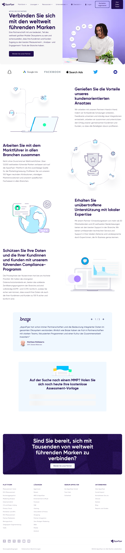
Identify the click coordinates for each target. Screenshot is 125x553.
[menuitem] (22, 4)
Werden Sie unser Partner (21, 54)
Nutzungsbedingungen (10, 549)
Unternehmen (61, 4)
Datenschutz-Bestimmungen (31, 549)
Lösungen (33, 4)
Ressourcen (46, 4)
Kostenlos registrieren (102, 4)
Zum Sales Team (117, 4)
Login (88, 4)
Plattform (21, 4)
